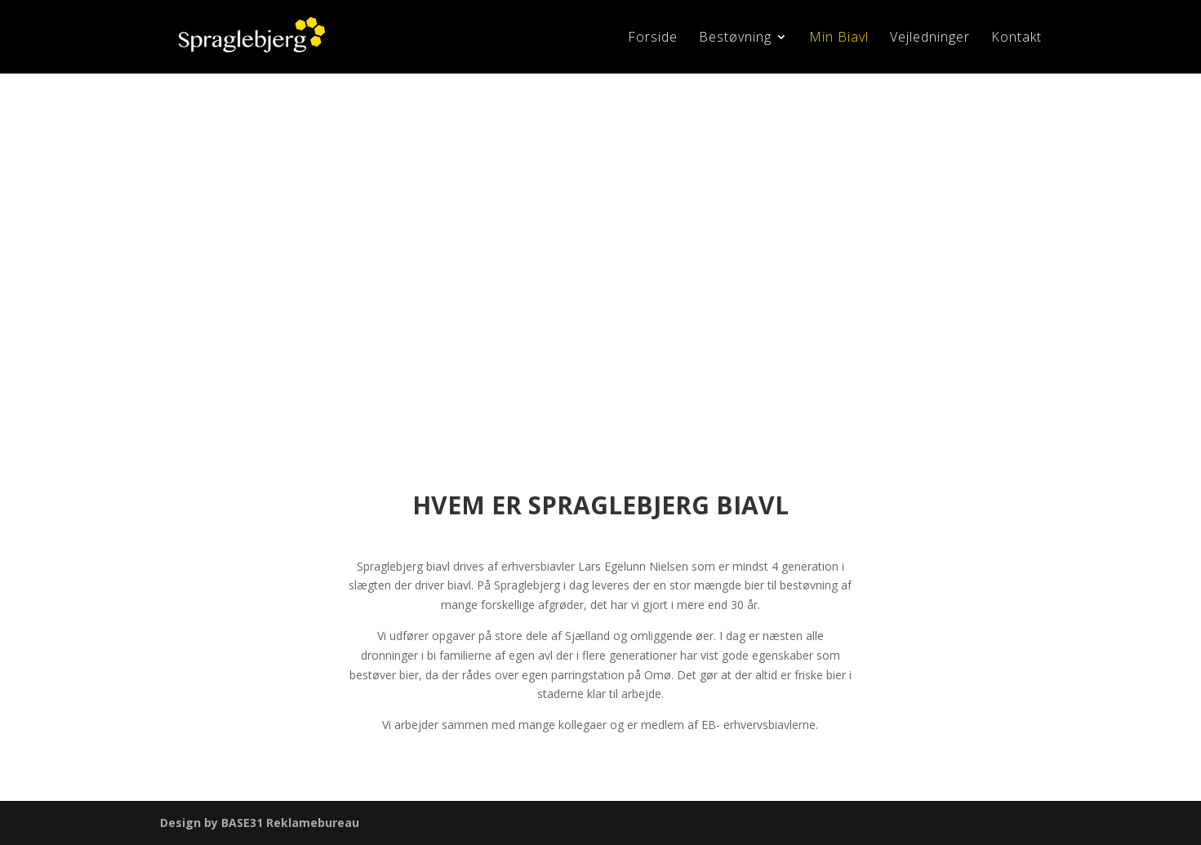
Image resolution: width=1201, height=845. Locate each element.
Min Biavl (839, 38)
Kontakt (1016, 38)
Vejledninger (930, 38)
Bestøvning (735, 38)
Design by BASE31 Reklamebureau (259, 822)
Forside (653, 38)
